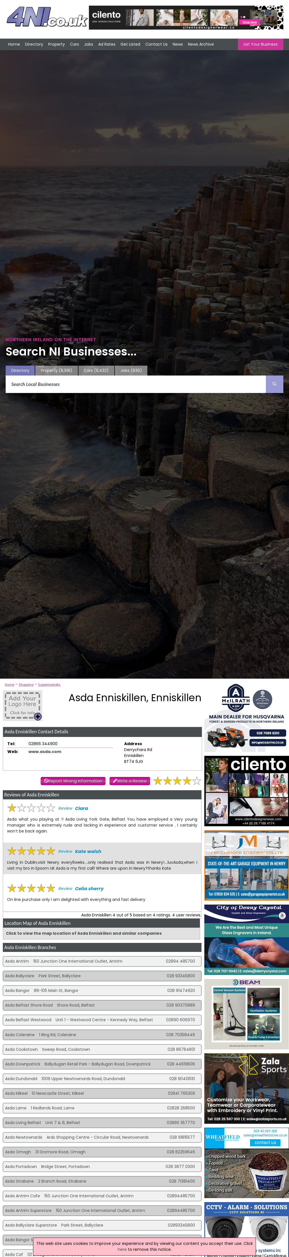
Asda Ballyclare (19, 976)
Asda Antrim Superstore (28, 1210)
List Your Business (261, 44)
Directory (34, 44)
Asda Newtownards (23, 1137)
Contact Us (156, 44)
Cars (74, 44)
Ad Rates (106, 44)
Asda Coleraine (20, 1035)
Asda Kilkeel (16, 1093)
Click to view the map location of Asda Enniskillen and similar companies (84, 933)
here (122, 1249)
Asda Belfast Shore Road (29, 1005)
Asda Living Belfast (23, 1122)
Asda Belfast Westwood (28, 1020)
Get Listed (130, 44)
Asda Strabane (19, 1181)
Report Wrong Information (75, 781)
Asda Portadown (21, 1166)
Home (14, 44)
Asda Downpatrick (22, 1064)
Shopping (26, 684)
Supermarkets (49, 684)
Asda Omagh (18, 1152)
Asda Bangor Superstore (28, 1240)
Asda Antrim (17, 961)
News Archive (201, 44)
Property (56, 44)
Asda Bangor (17, 990)
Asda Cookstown (21, 1049)
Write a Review (132, 781)
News (178, 44)
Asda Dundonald (21, 1078)
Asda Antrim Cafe (22, 1196)
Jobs (88, 44)
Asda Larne (16, 1108)
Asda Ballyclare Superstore (31, 1225)
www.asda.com (45, 751)
